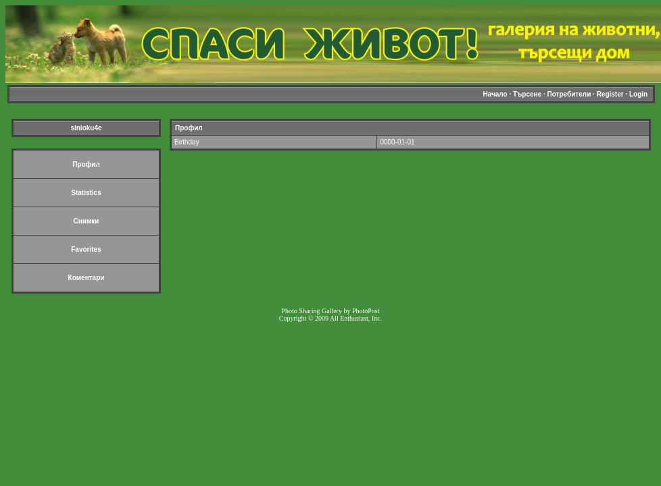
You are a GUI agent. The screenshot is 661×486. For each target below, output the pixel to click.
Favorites (86, 249)
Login (638, 94)
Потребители (569, 94)
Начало (495, 94)
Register (610, 94)
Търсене (527, 94)
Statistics (86, 192)
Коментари (86, 277)
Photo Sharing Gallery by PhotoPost (330, 311)
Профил (86, 164)
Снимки (86, 221)
